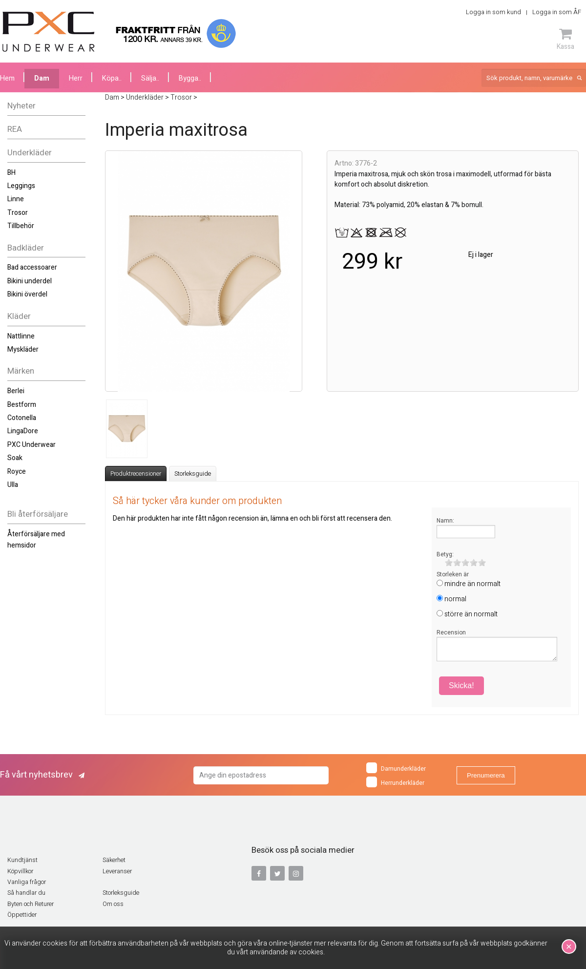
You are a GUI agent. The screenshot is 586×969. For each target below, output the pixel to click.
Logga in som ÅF (556, 12)
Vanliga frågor (26, 882)
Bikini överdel (27, 294)
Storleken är (453, 574)
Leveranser (117, 871)
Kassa (565, 39)
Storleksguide (192, 473)
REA (14, 129)
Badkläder (25, 248)
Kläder (19, 316)
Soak (14, 458)
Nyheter (21, 106)
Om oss (113, 904)
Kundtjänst (22, 860)
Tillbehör (20, 226)
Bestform (21, 405)
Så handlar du (26, 892)
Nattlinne (21, 336)
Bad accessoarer (32, 267)
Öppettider (22, 914)
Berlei (15, 391)
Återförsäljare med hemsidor (36, 539)
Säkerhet (114, 860)
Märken (20, 371)
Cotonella (21, 418)
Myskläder (23, 349)
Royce (16, 471)
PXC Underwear (31, 445)
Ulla (12, 485)
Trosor (17, 213)
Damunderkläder (396, 767)
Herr (76, 78)
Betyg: (445, 554)
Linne (15, 199)
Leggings (21, 186)
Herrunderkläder (395, 782)
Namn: (445, 520)
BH (11, 173)
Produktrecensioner (135, 473)
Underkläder (29, 153)
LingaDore (22, 431)
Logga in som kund (493, 12)
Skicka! (461, 685)
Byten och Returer (30, 904)
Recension (451, 632)
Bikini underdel (29, 281)
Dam (41, 78)
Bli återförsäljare (37, 514)
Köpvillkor (20, 871)
